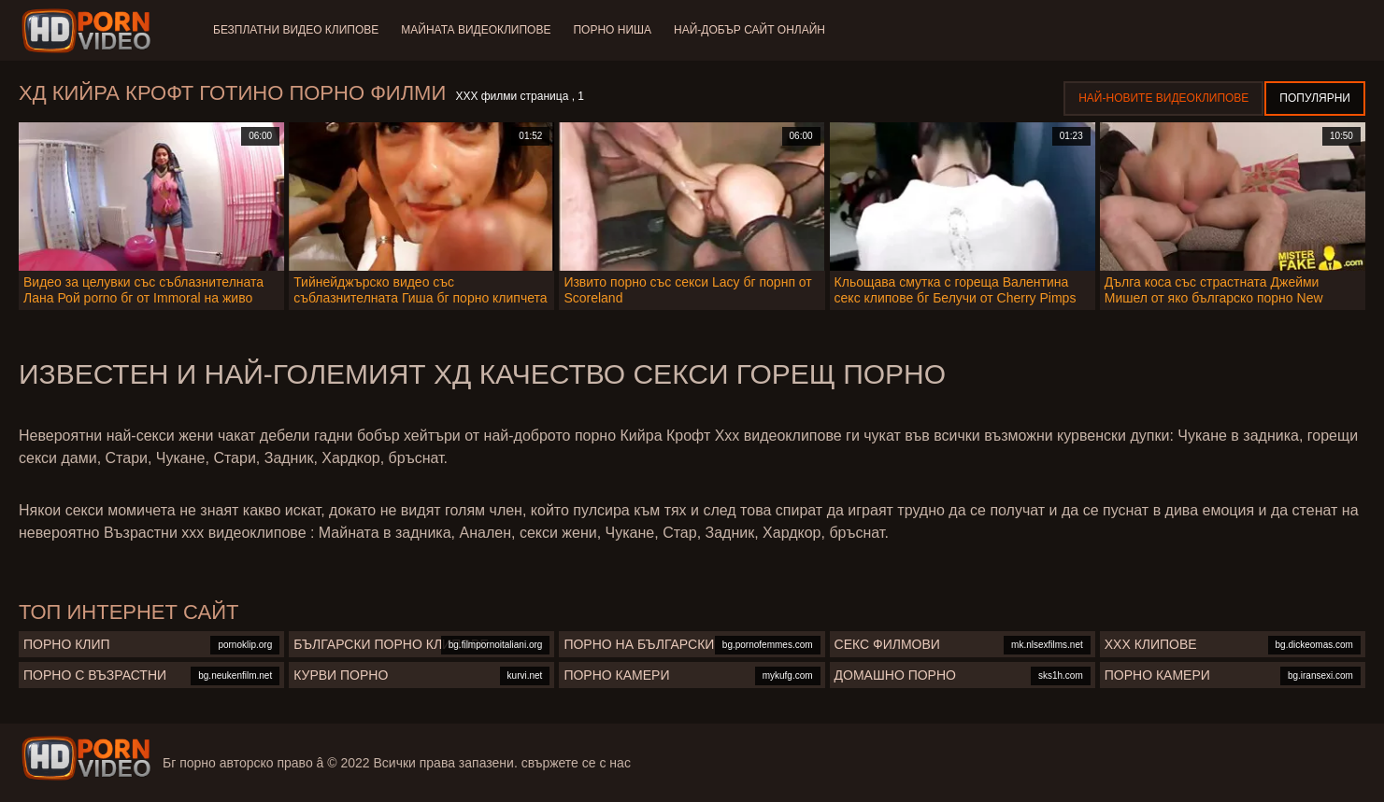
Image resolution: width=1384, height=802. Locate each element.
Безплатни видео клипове (295, 29)
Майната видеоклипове (475, 29)
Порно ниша (612, 29)
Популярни (1314, 98)
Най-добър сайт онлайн (749, 29)
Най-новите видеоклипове (1163, 98)
